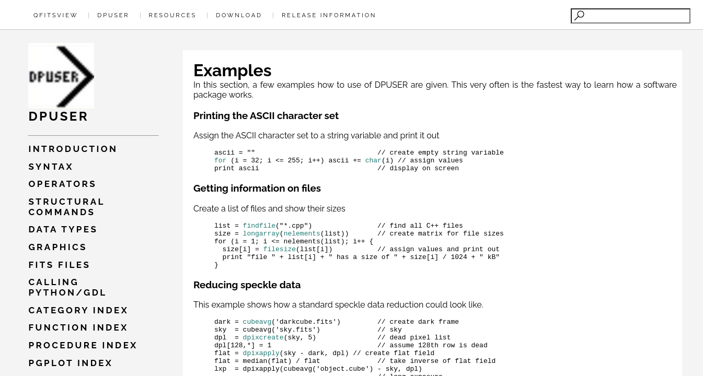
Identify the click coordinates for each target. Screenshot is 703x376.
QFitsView (55, 15)
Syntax (51, 166)
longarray (261, 240)
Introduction (73, 149)
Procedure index (82, 345)
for (220, 163)
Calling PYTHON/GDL (67, 287)
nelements (302, 240)
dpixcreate (263, 355)
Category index (78, 310)
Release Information (329, 15)
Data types (63, 229)
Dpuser (113, 15)
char (373, 163)
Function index (78, 327)
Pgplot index (70, 363)
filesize (279, 259)
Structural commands (66, 206)
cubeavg (257, 337)
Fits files (59, 265)
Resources (173, 15)
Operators (62, 184)
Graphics (57, 247)
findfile (259, 231)
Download (239, 15)
